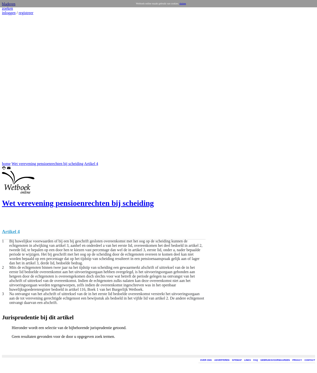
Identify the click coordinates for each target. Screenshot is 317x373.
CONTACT (310, 360)
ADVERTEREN (221, 360)
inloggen (9, 13)
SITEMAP (237, 360)
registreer (26, 13)
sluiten (182, 3)
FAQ (255, 360)
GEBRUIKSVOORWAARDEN (275, 360)
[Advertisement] (16, 88)
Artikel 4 (91, 164)
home (6, 164)
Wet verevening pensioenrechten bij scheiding (47, 164)
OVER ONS (206, 360)
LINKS (247, 360)
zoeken (7, 8)
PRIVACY (297, 360)
